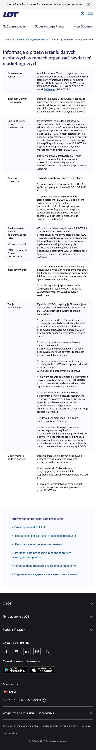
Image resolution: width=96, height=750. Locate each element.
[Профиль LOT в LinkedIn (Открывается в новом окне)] (26, 651)
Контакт (85, 726)
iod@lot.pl (49, 89)
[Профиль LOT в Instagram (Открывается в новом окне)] (37, 651)
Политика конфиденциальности (59, 726)
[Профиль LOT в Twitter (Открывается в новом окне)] (47, 651)
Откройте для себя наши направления (48, 713)
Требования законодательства (20, 726)
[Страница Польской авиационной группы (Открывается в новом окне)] (49, 691)
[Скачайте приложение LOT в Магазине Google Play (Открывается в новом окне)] (15, 669)
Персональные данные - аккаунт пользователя (44, 574)
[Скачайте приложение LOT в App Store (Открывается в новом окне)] (42, 669)
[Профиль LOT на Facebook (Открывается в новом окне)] (6, 651)
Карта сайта (10, 733)
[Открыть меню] (90, 14)
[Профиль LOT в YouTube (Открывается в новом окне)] (16, 651)
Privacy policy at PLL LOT (29, 527)
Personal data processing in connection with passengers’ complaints (41, 555)
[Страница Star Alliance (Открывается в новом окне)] (49, 699)
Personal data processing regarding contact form (43, 565)
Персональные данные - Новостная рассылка (43, 535)
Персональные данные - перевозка (36, 544)
